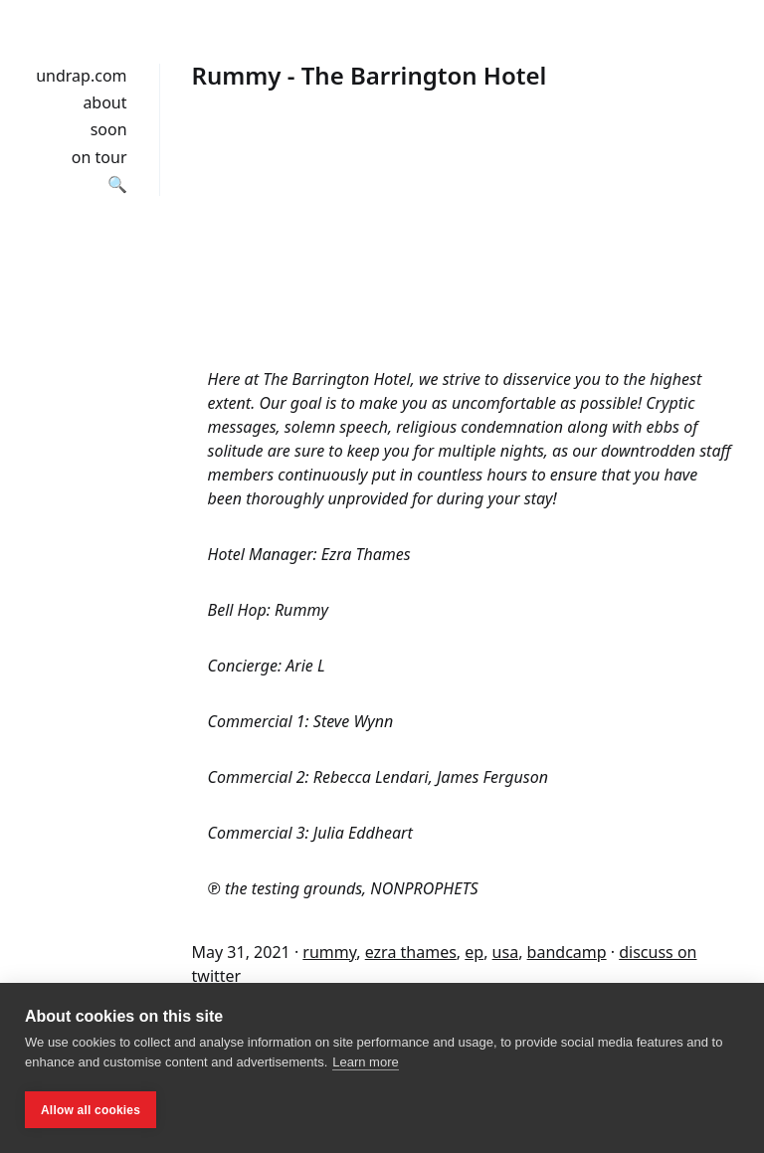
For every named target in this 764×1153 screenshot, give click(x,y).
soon (109, 129)
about (104, 102)
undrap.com (81, 76)
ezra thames (411, 952)
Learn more (365, 1062)
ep (474, 952)
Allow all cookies (90, 1110)
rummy (329, 952)
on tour (99, 157)
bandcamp (567, 952)
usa (505, 952)
